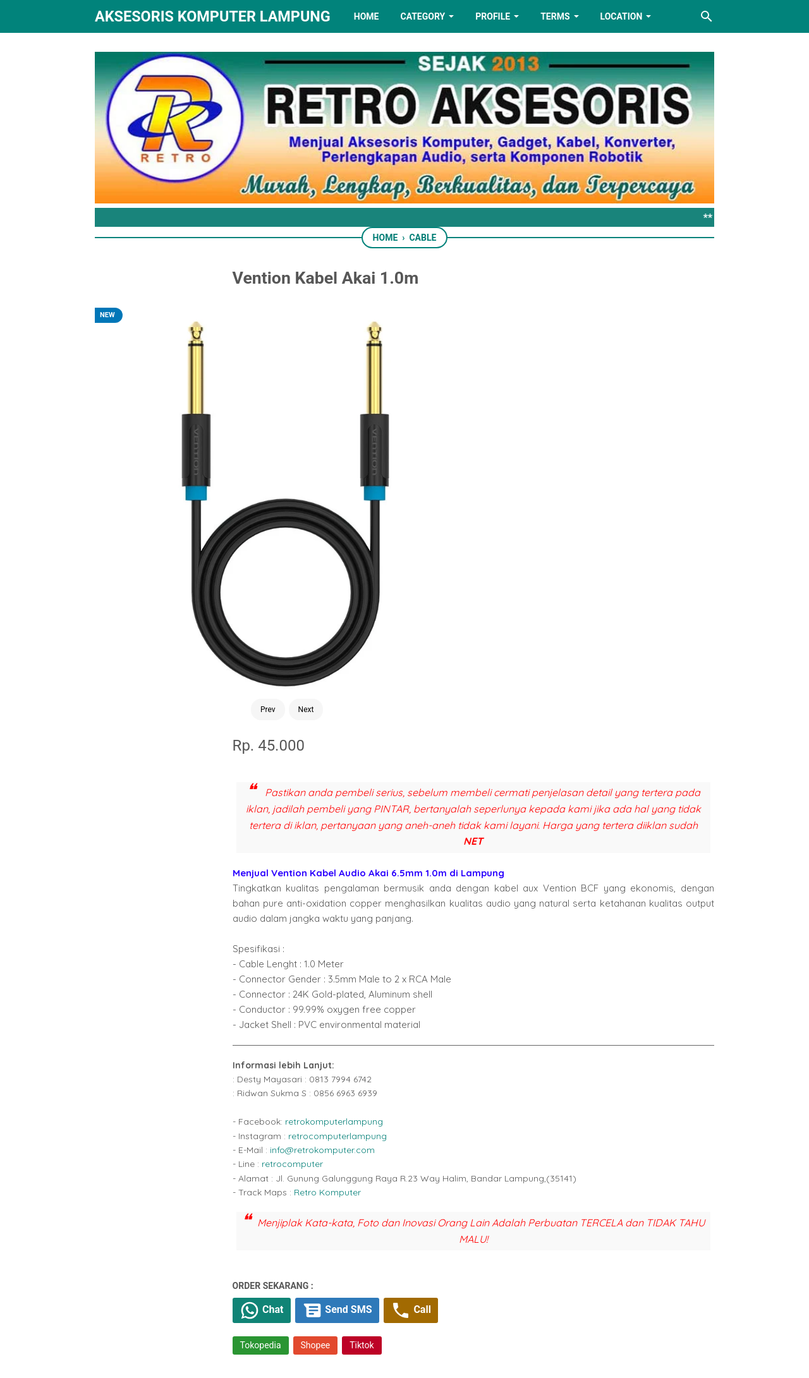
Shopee (414, 922)
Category (422, 16)
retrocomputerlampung (435, 710)
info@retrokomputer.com (420, 724)
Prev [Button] (184, 504)
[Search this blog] (706, 16)
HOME (366, 16)
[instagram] (483, 1304)
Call (520, 886)
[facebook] (342, 980)
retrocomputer (390, 738)
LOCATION (621, 16)
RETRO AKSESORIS (440, 1357)
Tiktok (460, 922)
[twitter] (370, 980)
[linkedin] (404, 1304)
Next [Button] (222, 504)
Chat (362, 886)
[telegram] (427, 980)
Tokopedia (358, 922)
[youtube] (444, 1304)
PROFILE (492, 16)
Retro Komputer (425, 766)
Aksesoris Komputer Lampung (213, 16)
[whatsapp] (398, 980)
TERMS (554, 16)
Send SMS (442, 886)
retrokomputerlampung (432, 695)
